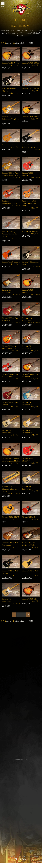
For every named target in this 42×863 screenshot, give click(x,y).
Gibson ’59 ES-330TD (30, 63)
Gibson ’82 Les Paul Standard (10, 319)
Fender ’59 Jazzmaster (26, 347)
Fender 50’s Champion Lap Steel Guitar (10, 488)
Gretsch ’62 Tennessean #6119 (9, 202)
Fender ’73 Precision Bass (30, 263)
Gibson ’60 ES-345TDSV (28, 291)
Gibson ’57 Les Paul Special (30, 572)
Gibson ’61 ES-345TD (10, 63)
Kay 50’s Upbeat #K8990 (9, 89)
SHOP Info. (21, 695)
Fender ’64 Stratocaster (27, 403)
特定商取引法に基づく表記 (21, 800)
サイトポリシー (21, 796)
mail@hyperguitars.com (24, 689)
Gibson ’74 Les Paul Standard (30, 375)
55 (23, 614)
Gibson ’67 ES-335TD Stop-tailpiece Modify (11, 459)
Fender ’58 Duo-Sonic (31, 231)
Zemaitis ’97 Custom (30, 88)
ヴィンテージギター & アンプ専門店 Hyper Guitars (21, 856)
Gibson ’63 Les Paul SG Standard (10, 375)
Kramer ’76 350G (9, 145)
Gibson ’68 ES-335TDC (28, 174)
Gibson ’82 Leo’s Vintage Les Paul (9, 347)
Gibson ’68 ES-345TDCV (28, 459)
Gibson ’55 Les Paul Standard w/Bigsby (10, 174)
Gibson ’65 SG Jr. (29, 517)
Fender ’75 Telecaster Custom (30, 146)
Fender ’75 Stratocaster (27, 431)
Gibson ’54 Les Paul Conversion (10, 544)
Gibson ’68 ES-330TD (30, 117)
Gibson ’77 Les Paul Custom (10, 403)
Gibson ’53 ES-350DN (10, 517)
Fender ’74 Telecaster (26, 487)
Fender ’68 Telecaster (6, 431)
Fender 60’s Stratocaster (27, 319)
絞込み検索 (19, 43)
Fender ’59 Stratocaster (7, 291)
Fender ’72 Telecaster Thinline (10, 118)
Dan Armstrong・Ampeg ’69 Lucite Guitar (9, 233)
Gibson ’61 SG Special (11, 262)
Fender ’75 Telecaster (6, 600)
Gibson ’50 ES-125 (29, 599)
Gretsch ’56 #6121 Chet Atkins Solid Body (29, 203)
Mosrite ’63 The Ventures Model (28, 544)
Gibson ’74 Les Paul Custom (10, 572)
